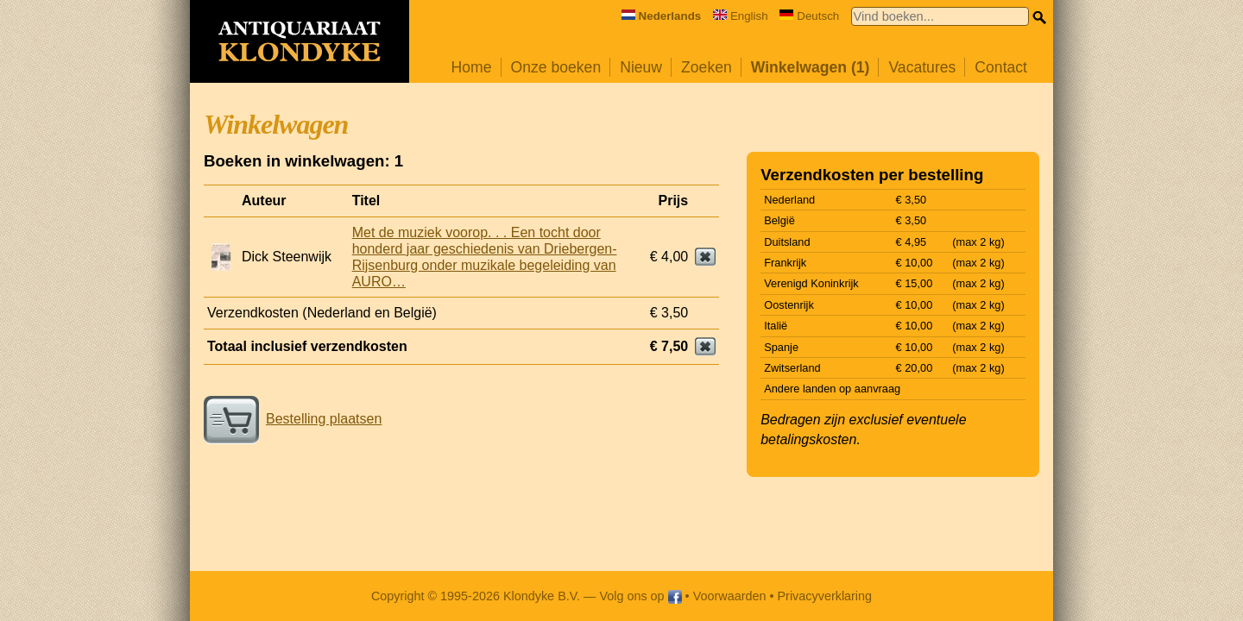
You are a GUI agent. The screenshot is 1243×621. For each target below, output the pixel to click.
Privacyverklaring (825, 596)
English (740, 15)
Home (471, 67)
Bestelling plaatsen (293, 418)
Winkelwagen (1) (810, 67)
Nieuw (641, 67)
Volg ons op (640, 596)
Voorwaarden (730, 596)
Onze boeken (556, 67)
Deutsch (809, 15)
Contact (1001, 67)
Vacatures (922, 67)
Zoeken (706, 67)
